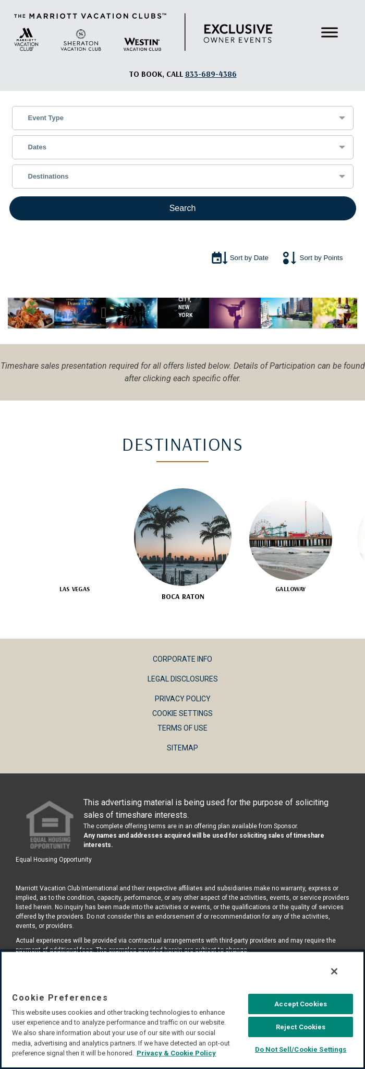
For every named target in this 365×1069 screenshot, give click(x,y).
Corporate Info (182, 659)
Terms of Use (182, 728)
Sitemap (182, 748)
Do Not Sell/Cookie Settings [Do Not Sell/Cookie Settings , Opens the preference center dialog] (301, 1049)
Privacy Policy (183, 699)
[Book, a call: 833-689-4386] (211, 74)
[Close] (334, 971)
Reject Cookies (301, 1027)
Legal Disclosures (183, 679)
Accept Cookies (300, 1004)
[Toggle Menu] (329, 32)
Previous (104, 312)
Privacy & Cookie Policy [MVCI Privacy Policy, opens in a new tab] (176, 1053)
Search (182, 208)
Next (261, 312)
